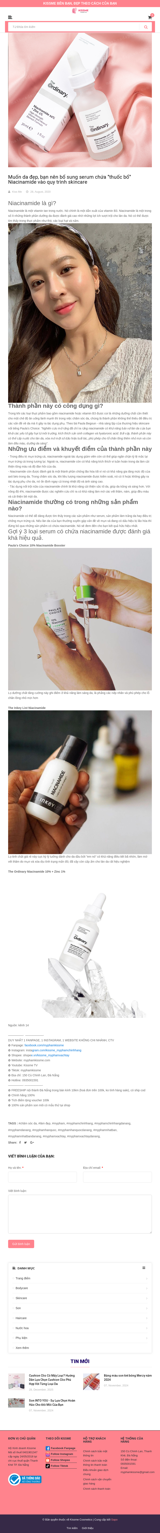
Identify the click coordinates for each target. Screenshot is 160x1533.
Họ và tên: (15, 1167)
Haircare (21, 1318)
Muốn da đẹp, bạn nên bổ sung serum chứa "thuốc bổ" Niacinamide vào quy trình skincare (69, 180)
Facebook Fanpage (63, 1448)
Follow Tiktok (59, 1465)
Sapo (114, 1519)
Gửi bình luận (21, 1244)
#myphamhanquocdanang (75, 1130)
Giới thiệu (87, 1528)
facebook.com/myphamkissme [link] (44, 1045)
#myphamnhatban (105, 1130)
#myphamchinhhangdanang (112, 1123)
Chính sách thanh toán (96, 1488)
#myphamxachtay (54, 1136)
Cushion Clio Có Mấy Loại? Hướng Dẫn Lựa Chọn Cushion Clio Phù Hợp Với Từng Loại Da (52, 1380)
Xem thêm (22, 1348)
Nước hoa (22, 1328)
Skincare (21, 1298)
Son (18, 1308)
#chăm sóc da (28, 1123)
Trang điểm (23, 1278)
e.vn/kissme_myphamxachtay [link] (50, 1055)
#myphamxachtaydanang (83, 1136)
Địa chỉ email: (93, 1167)
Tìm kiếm (72, 1528)
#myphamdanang (19, 1130)
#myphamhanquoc (44, 1130)
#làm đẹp (44, 1123)
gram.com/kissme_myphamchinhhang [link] (56, 1050)
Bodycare (22, 1288)
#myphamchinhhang (79, 1123)
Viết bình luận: (17, 1190)
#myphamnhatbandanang (24, 1136)
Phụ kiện (21, 1338)
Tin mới (80, 1361)
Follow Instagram (62, 1454)
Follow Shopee (60, 1460)
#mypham (58, 1123)
